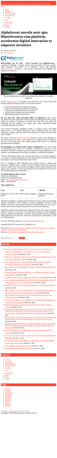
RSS (27, 411)
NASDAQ (8, 391)
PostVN (7, 402)
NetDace (8, 400)
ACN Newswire (8, 53)
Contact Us (4, 411)
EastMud (8, 396)
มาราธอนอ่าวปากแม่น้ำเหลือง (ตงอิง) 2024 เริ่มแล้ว (26, 232)
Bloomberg (8, 393)
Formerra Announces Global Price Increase (19, 348)
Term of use (20, 411)
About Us (12, 411)
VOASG (8, 404)
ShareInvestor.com (13, 101)
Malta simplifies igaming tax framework (18, 346)
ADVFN (8, 389)
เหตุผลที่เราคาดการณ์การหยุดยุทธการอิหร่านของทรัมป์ (25, 277)
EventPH (8, 406)
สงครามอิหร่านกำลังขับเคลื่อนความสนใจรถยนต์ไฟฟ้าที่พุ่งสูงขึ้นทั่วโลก (30, 267)
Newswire (8, 394)
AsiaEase (8, 398)
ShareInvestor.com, (7, 69)
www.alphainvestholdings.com (33, 221)
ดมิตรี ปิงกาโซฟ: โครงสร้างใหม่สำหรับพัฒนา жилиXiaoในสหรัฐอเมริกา (30, 285)
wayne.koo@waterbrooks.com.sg (16, 180)
